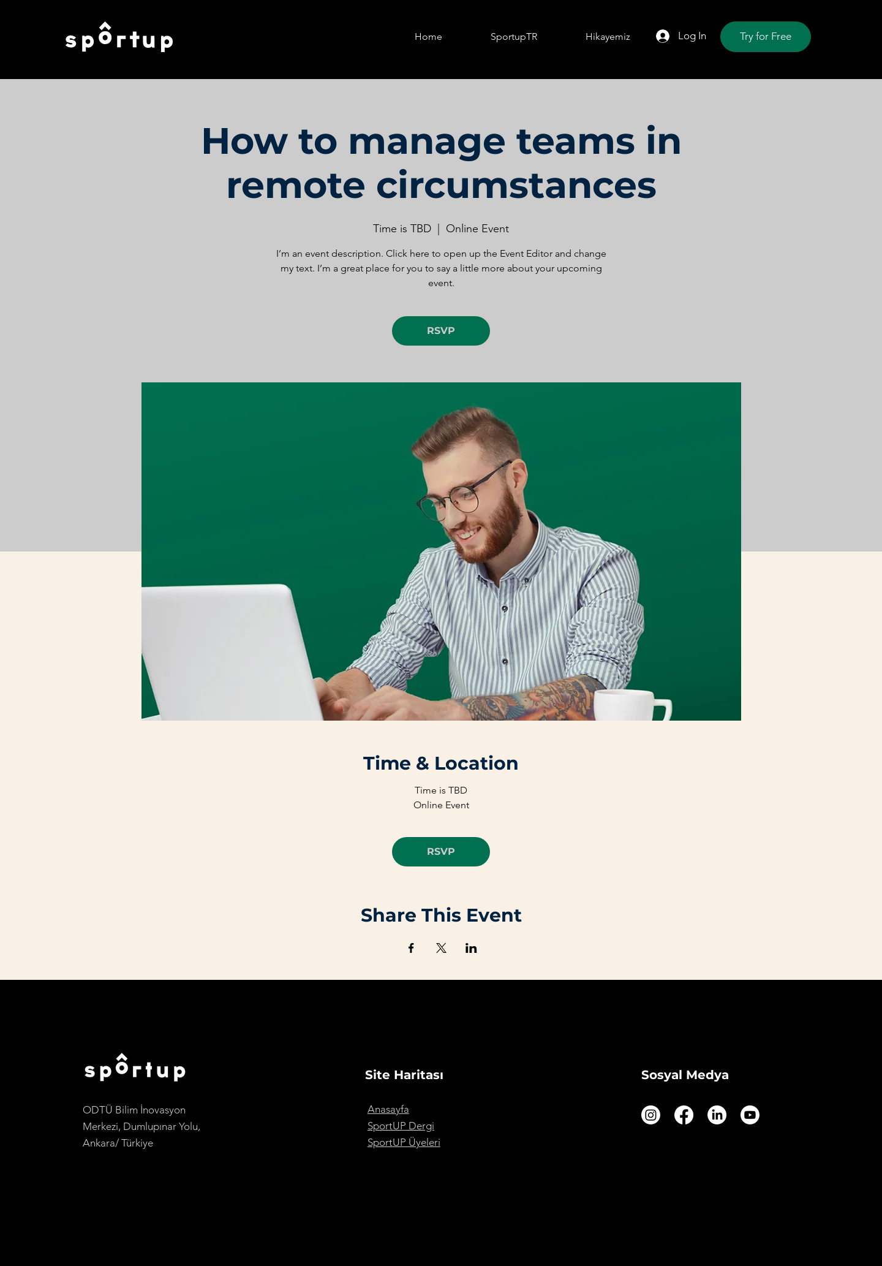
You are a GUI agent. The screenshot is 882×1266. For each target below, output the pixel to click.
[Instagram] (650, 1114)
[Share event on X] (441, 948)
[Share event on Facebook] (411, 948)
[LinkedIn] (716, 1114)
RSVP (441, 330)
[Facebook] (683, 1114)
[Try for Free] (765, 36)
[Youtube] (750, 1114)
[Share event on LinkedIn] (471, 948)
